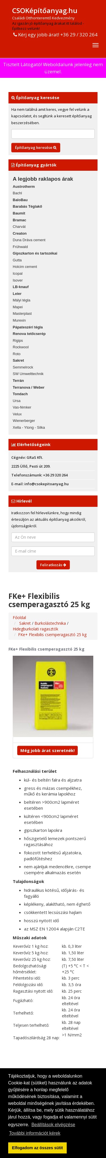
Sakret (18, 360)
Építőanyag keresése (36, 147)
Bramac (19, 220)
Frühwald (20, 247)
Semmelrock (23, 367)
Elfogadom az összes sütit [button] (37, 1147)
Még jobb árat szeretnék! (47, 750)
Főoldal (19, 617)
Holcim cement (25, 266)
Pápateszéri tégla (28, 327)
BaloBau (20, 200)
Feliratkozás (53, 564)
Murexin (19, 320)
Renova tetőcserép (29, 334)
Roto (16, 354)
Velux (17, 414)
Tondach (20, 394)
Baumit (19, 213)
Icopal (18, 273)
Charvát (19, 226)
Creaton (20, 233)
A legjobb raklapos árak (43, 179)
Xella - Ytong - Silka (29, 427)
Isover (18, 280)
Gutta (17, 260)
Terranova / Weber (28, 387)
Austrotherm (24, 186)
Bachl (17, 193)
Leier (17, 293)
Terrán (18, 380)
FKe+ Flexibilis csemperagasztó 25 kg (52, 634)
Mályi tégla (21, 300)
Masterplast (22, 313)
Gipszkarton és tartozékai (35, 253)
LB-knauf (21, 287)
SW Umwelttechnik (28, 374)
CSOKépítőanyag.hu (44, 10)
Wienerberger (24, 420)
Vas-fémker (22, 407)
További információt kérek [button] (34, 1133)
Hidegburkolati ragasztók (35, 629)
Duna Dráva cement (29, 240)
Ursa (16, 401)
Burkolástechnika (50, 623)
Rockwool (21, 347)
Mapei (18, 307)
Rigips (18, 340)
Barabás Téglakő (27, 206)
